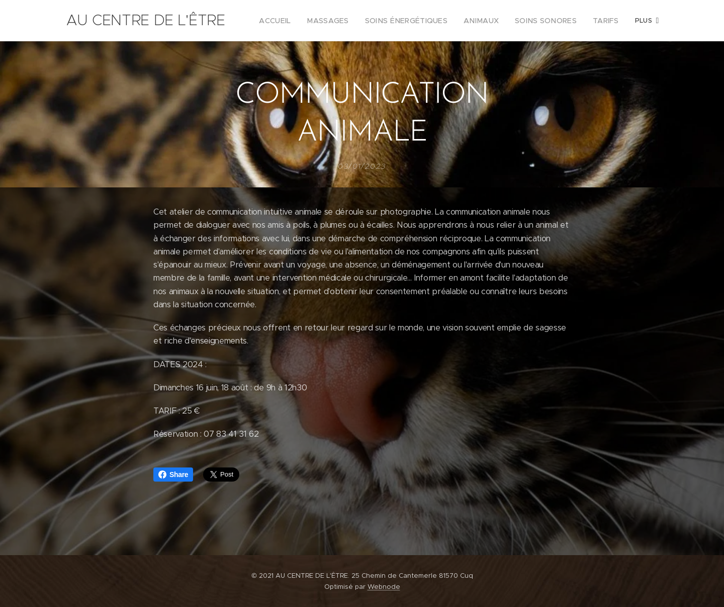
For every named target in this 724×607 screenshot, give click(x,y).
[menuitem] (301, 20)
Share (173, 474)
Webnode (384, 586)
